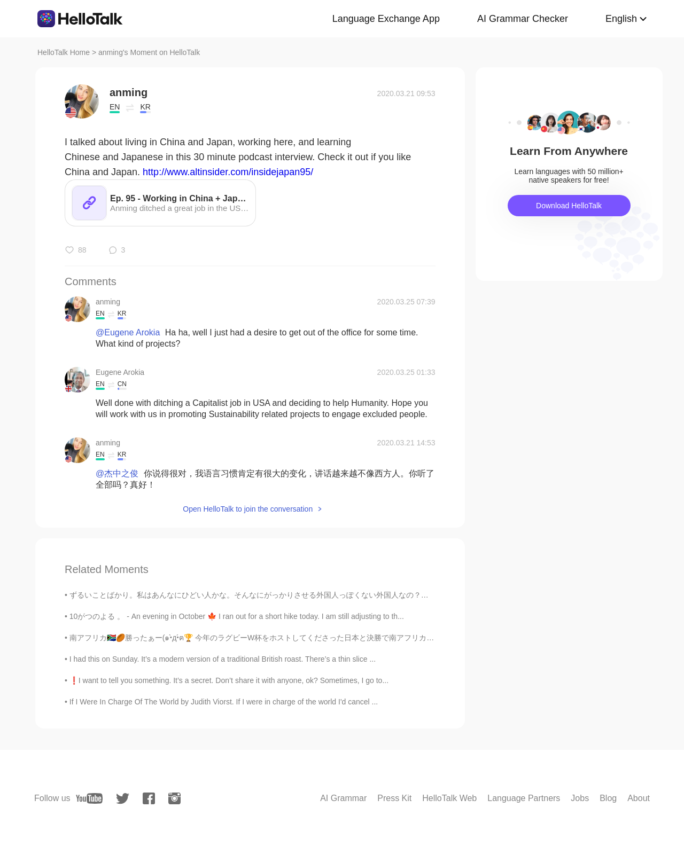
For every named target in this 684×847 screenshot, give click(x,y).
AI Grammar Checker (522, 18)
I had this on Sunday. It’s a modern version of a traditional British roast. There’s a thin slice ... (222, 659)
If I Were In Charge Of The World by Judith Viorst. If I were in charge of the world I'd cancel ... (223, 701)
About (638, 798)
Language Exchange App (386, 18)
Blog (608, 798)
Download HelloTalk (569, 205)
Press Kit (394, 798)
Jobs (580, 798)
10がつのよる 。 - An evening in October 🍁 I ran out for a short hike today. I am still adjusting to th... (236, 616)
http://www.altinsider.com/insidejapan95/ (228, 172)
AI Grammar (343, 798)
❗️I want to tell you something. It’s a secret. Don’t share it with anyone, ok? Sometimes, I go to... (228, 680)
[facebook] (149, 798)
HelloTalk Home (63, 52)
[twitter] (122, 798)
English (621, 18)
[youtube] (89, 798)
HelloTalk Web (449, 798)
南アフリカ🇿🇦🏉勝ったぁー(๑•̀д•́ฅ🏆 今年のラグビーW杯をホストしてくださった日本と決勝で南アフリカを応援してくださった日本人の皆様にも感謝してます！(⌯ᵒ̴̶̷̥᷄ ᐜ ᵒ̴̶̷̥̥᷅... (355, 637)
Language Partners (523, 798)
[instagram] (174, 798)
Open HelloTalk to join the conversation (248, 509)
